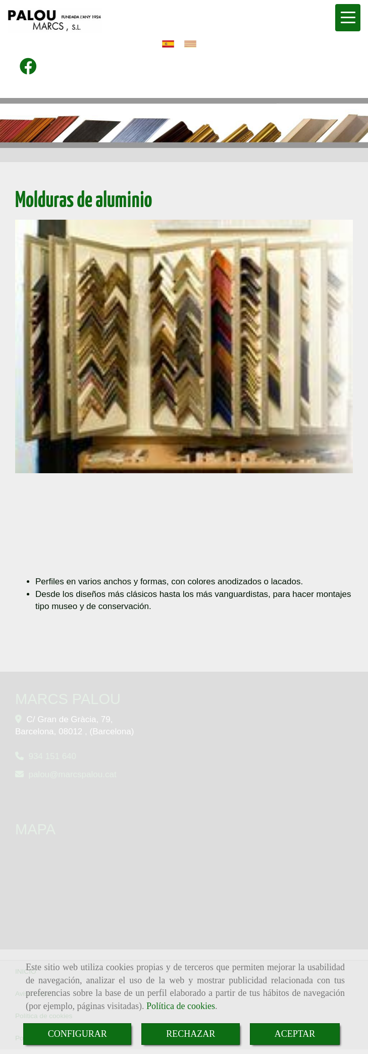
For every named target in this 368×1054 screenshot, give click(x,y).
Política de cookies (180, 1006)
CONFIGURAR (77, 1034)
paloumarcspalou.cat (72, 774)
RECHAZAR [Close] (190, 1034)
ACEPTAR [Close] (295, 1034)
